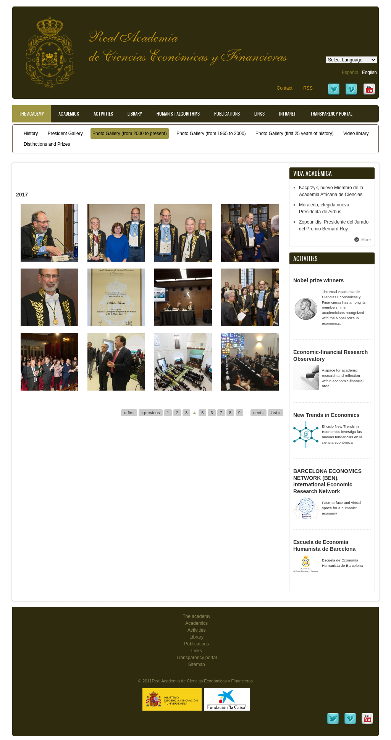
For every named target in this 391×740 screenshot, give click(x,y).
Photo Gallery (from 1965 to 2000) (211, 133)
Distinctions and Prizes (47, 144)
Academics (68, 114)
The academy (196, 616)
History (31, 133)
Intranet (287, 114)
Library (135, 114)
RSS (308, 88)
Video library (355, 133)
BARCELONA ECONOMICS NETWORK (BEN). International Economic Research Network (327, 481)
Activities (103, 114)
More (366, 239)
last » (276, 412)
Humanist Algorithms (178, 114)
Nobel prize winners (318, 280)
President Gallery (65, 133)
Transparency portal (331, 114)
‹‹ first (129, 412)
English (369, 72)
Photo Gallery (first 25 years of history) (294, 133)
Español (350, 72)
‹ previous (150, 412)
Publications (227, 114)
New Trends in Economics (326, 415)
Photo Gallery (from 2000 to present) (129, 133)
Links (259, 114)
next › (258, 412)
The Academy (31, 114)
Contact (284, 88)
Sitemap (196, 664)
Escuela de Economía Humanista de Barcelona (324, 545)
